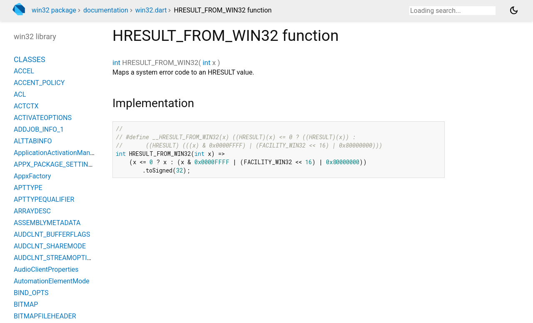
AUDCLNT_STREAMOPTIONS (57, 258)
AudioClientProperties (46, 269)
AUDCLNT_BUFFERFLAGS (52, 234)
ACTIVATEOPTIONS (43, 118)
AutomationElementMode (52, 281)
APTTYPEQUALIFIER (44, 199)
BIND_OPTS (31, 293)
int (116, 62)
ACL (20, 94)
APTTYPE (28, 188)
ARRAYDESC (32, 211)
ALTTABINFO (33, 141)
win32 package (54, 10)
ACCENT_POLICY (39, 83)
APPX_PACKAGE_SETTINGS (55, 164)
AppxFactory (32, 176)
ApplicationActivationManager (58, 153)
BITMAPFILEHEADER (45, 316)
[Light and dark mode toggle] (514, 10)
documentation (105, 10)
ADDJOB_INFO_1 (39, 129)
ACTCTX (26, 106)
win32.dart (151, 10)
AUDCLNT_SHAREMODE (50, 246)
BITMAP (26, 304)
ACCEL (24, 71)
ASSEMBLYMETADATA (47, 223)
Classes (29, 59)
